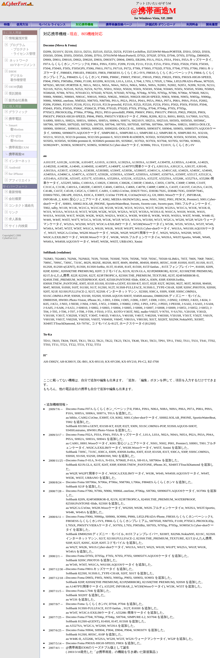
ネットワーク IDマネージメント (20, 63)
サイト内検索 (16, 226)
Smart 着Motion (13, 127)
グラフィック (16, 112)
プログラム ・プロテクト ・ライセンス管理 (19, 49)
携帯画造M (14, 154)
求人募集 (12, 219)
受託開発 (12, 93)
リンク (11, 212)
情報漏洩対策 (16, 38)
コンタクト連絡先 (19, 205)
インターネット (17, 161)
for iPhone (13, 174)
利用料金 (192, 24)
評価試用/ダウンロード (160, 24)
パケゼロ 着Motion (13, 138)
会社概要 (12, 199)
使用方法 (22, 24)
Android (12, 167)
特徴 (7, 24)
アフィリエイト (17, 180)
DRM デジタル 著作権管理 (15, 76)
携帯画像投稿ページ (119, 24)
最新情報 (12, 192)
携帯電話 (12, 119)
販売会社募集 (16, 100)
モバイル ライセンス (52, 24)
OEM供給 (13, 87)
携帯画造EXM (16, 147)
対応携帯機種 (84, 24)
